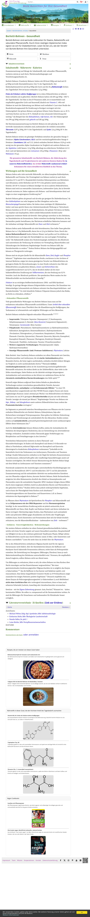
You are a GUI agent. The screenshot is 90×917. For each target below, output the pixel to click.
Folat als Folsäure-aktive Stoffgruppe (21, 94)
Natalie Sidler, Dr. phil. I (18, 619)
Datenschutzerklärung (50, 860)
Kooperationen (29, 860)
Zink (48, 224)
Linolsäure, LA (20, 142)
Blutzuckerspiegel (12, 204)
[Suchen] (51, 2)
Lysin (49, 129)
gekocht (33, 119)
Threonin (9, 129)
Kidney (12, 402)
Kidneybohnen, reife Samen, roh (41, 117)
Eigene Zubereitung (27, 589)
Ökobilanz (65, 607)
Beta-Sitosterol (39, 322)
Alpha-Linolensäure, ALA (24, 139)
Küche (10, 607)
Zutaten (9, 31)
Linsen (38, 267)
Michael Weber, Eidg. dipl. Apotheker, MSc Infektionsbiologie (32, 614)
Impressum (6, 860)
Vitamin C (53, 102)
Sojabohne (12, 148)
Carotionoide (25, 325)
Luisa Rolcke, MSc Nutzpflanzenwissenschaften (27, 622)
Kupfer (57, 255)
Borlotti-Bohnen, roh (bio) (20, 31)
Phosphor (67, 255)
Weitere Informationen (11, 915)
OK (82, 912)
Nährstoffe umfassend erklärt (54, 164)
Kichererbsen (50, 267)
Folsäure (9, 282)
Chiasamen (53, 151)
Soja (7, 402)
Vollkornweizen (38, 272)
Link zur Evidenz (53, 602)
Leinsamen (35, 151)
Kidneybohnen (33, 449)
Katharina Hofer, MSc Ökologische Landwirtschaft (28, 616)
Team (13, 860)
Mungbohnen (25, 402)
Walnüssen (10, 154)
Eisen (41, 224)
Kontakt (38, 860)
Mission (20, 860)
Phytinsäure (58, 350)
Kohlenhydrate (14, 201)
